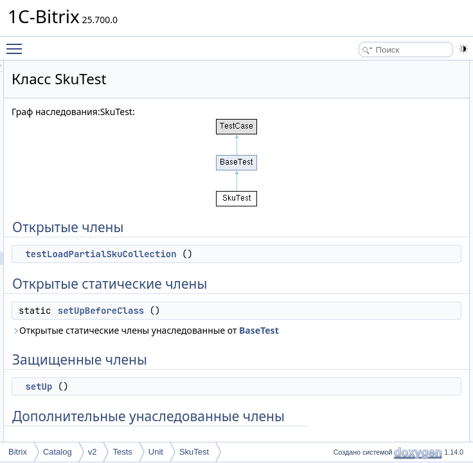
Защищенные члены (379, 124)
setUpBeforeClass (262, 339)
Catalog (57, 452)
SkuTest (194, 452)
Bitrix (17, 452)
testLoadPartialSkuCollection (261, 254)
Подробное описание (380, 166)
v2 (92, 452)
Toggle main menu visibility (17, 43)
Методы (357, 180)
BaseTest (279, 387)
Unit (155, 452)
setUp (363, 138)
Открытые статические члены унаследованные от (241, 380)
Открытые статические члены (396, 95)
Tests (122, 452)
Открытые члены (373, 67)
